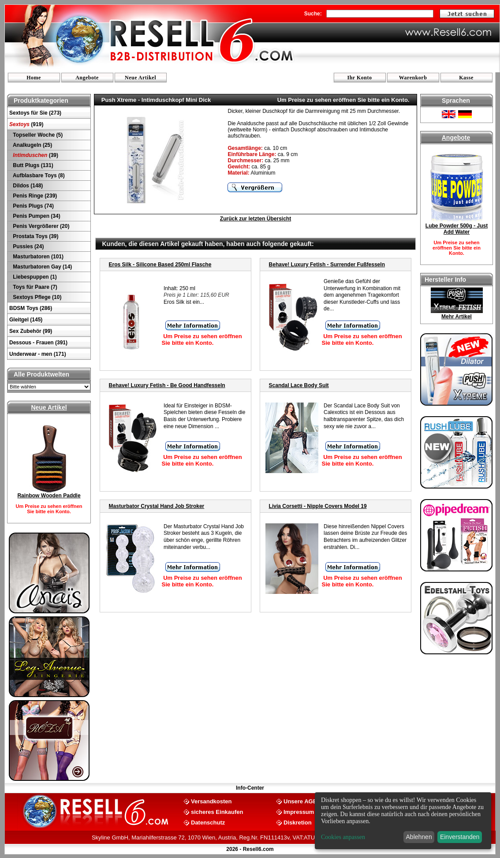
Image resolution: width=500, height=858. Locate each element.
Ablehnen (419, 836)
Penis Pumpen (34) (35, 216)
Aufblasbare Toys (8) (38, 175)
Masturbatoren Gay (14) (41, 267)
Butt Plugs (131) (32, 165)
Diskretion (298, 822)
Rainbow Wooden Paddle (48, 495)
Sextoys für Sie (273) (35, 113)
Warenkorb (413, 78)
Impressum (299, 811)
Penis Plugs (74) (32, 206)
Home (33, 78)
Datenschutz (208, 822)
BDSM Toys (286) (30, 308)
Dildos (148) (27, 186)
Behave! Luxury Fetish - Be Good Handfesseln (167, 385)
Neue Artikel (140, 78)
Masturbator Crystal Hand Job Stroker (157, 506)
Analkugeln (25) (31, 145)
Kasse (466, 78)
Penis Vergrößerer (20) (40, 226)
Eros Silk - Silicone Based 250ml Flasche (160, 264)
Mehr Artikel (456, 316)
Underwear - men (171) (37, 354)
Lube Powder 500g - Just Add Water (456, 229)
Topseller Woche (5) (37, 135)
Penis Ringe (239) (34, 196)
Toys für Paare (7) (34, 287)
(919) (26, 124)
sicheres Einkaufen (217, 811)
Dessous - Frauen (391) (38, 342)
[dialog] (403, 820)
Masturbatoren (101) (37, 257)
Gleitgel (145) (25, 320)
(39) (34, 155)
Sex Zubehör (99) (30, 331)
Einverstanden (460, 836)
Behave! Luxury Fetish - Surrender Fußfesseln (327, 264)
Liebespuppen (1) (34, 277)
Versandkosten (211, 801)
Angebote (87, 78)
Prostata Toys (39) (34, 236)
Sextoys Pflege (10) (36, 297)
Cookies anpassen (343, 837)
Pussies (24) (27, 246)
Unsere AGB (300, 801)
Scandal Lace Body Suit (299, 385)
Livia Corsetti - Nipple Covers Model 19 (318, 506)
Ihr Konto (359, 78)
